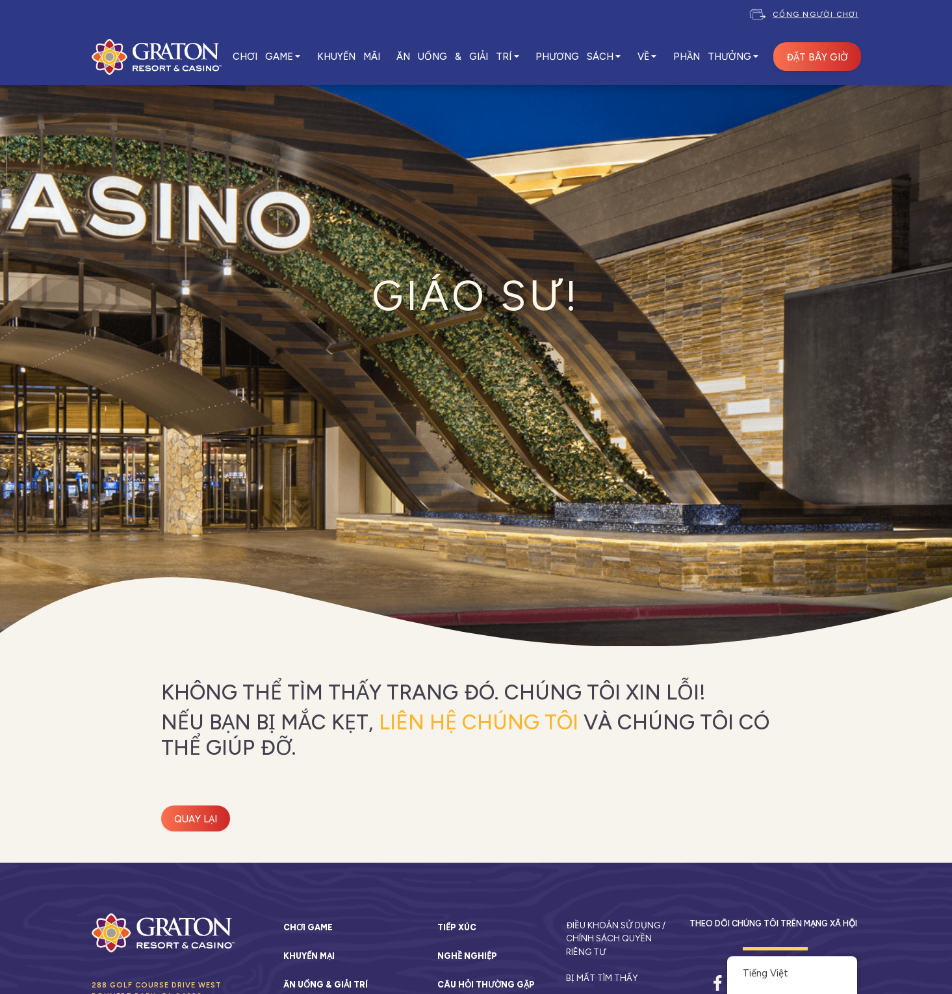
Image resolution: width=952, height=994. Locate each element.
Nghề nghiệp (467, 956)
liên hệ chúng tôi (478, 722)
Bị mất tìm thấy (601, 978)
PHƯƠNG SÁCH (574, 56)
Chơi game (308, 927)
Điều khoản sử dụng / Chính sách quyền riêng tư (615, 938)
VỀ (643, 56)
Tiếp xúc (456, 927)
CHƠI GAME (263, 56)
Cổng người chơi (815, 14)
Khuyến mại (309, 956)
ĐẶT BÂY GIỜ (817, 57)
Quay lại (195, 819)
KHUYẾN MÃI (348, 56)
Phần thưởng (712, 56)
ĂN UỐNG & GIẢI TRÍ (453, 56)
